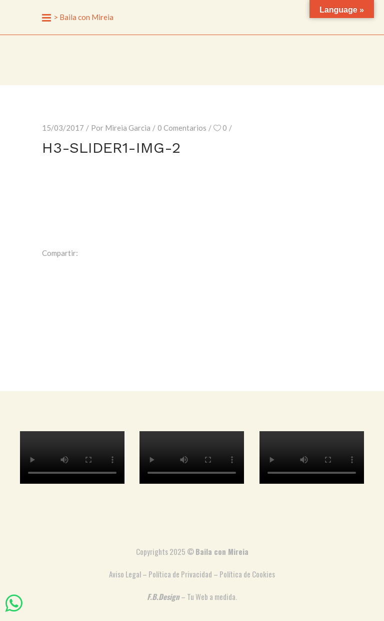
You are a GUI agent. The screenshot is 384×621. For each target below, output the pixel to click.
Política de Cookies (247, 573)
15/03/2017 (63, 127)
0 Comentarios (182, 127)
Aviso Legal (125, 573)
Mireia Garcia (127, 127)
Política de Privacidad (180, 573)
